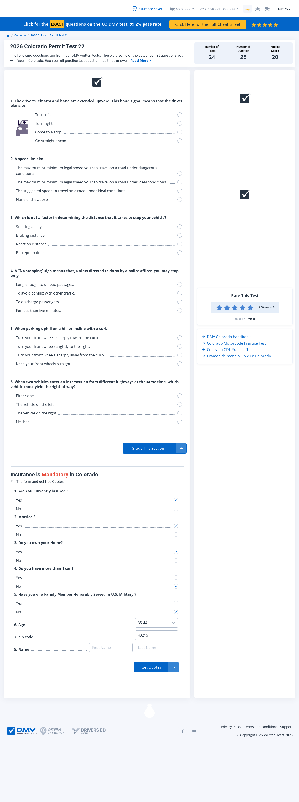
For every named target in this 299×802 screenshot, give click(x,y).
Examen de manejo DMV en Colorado (236, 355)
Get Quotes (151, 667)
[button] (155, 447)
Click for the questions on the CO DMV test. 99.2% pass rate (92, 23)
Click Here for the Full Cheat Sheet (207, 23)
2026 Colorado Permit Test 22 (49, 35)
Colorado (183, 8)
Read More (139, 60)
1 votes (250, 318)
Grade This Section (148, 447)
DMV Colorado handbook (226, 336)
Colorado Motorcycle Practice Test (234, 342)
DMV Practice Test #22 (217, 8)
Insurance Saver (150, 8)
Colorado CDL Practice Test (228, 349)
